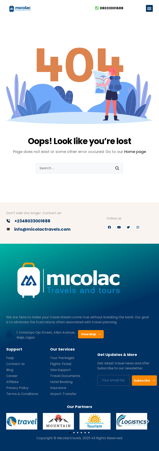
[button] (149, 8)
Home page (135, 151)
